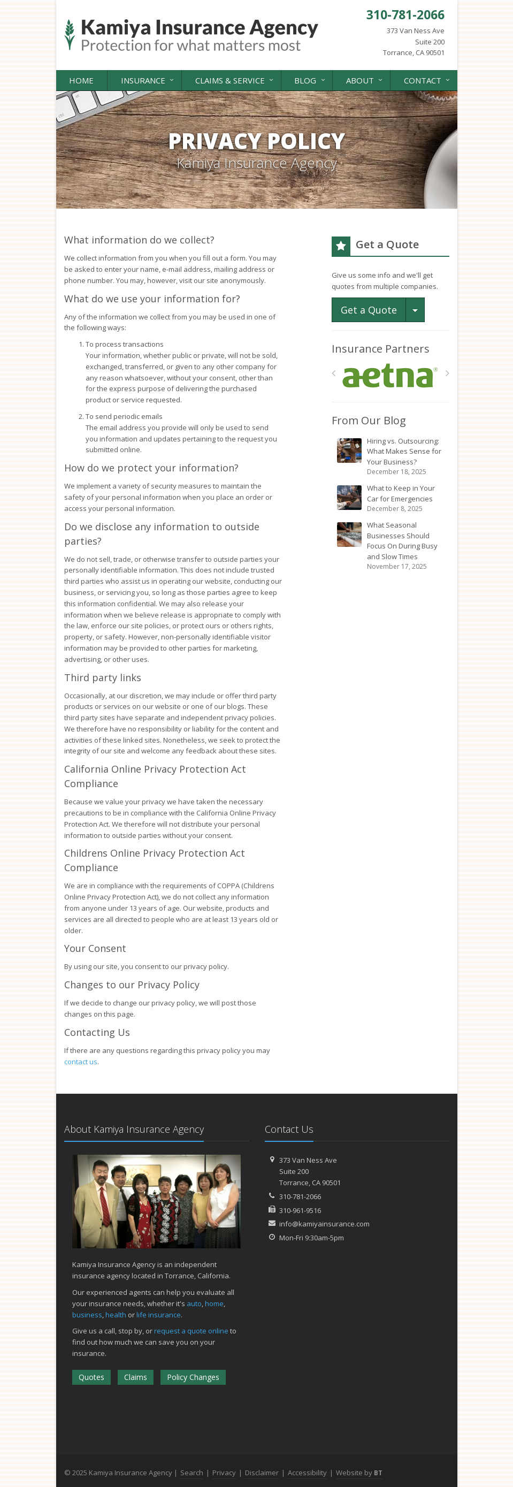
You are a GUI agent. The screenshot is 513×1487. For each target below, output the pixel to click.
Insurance (148, 79)
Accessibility (307, 1472)
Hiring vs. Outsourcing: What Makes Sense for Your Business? (391, 456)
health (115, 1315)
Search (191, 1472)
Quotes (91, 1377)
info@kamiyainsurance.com (324, 1224)
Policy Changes (193, 1377)
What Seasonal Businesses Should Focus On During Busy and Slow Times (391, 545)
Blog (310, 79)
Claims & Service (235, 79)
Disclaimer (262, 1472)
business (87, 1315)
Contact (427, 79)
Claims (135, 1377)
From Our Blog (369, 420)
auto (194, 1303)
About (365, 79)
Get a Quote (369, 309)
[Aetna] (390, 376)
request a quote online (191, 1331)
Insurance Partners (381, 348)
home (214, 1303)
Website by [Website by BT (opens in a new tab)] (359, 1472)
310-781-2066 (300, 1196)
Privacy (224, 1472)
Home (81, 80)
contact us (80, 1061)
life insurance (158, 1315)
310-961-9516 (300, 1210)
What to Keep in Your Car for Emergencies (391, 498)
